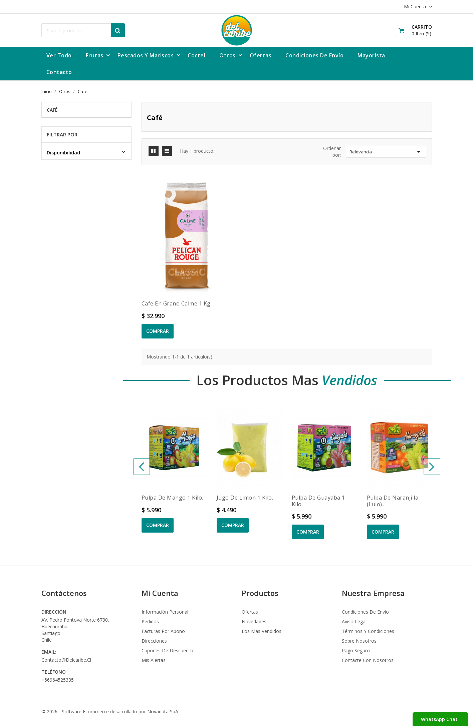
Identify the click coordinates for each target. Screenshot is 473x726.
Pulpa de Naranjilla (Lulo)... (393, 501)
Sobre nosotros (359, 641)
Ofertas (250, 612)
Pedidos (150, 621)
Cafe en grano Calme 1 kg (176, 303)
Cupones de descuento (167, 650)
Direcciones (154, 641)
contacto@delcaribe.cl (66, 660)
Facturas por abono (163, 631)
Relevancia (386, 152)
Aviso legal (354, 621)
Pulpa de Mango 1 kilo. (172, 497)
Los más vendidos (261, 631)
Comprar (157, 331)
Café (52, 110)
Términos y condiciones (368, 631)
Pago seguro (356, 650)
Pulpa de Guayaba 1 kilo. (318, 501)
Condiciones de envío (365, 612)
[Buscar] (83, 30)
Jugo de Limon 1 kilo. (245, 497)
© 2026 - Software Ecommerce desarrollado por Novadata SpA (109, 711)
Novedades (254, 621)
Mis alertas (154, 660)
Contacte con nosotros (368, 660)
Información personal (165, 612)
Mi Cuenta (160, 593)
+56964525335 (57, 680)
